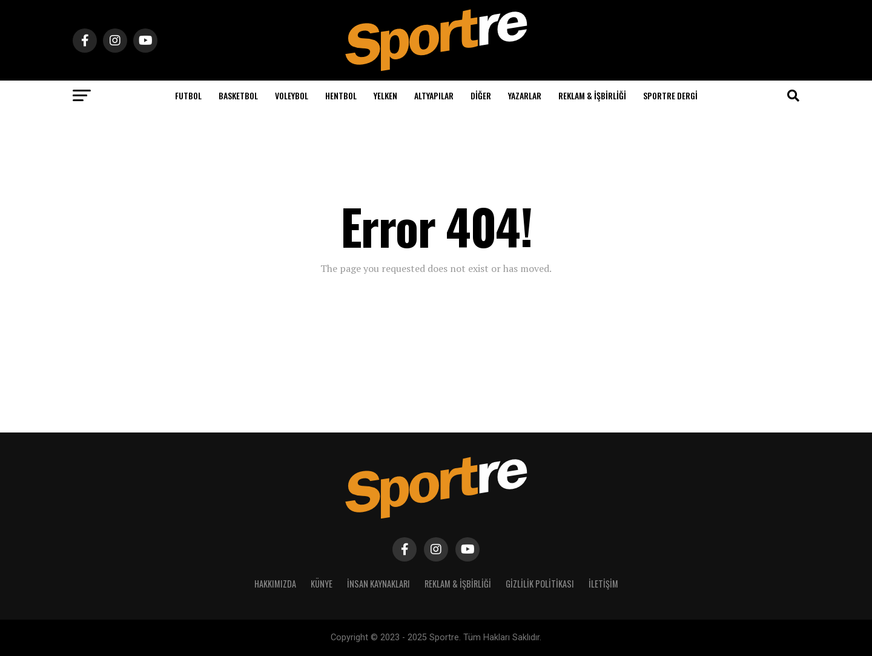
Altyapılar (434, 95)
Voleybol (291, 95)
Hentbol (341, 95)
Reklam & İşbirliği (592, 95)
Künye (321, 583)
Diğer (481, 95)
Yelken (385, 95)
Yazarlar (524, 95)
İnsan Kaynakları (378, 583)
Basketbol (238, 95)
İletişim (603, 583)
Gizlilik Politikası (540, 583)
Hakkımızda (275, 583)
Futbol (188, 95)
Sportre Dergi (670, 95)
